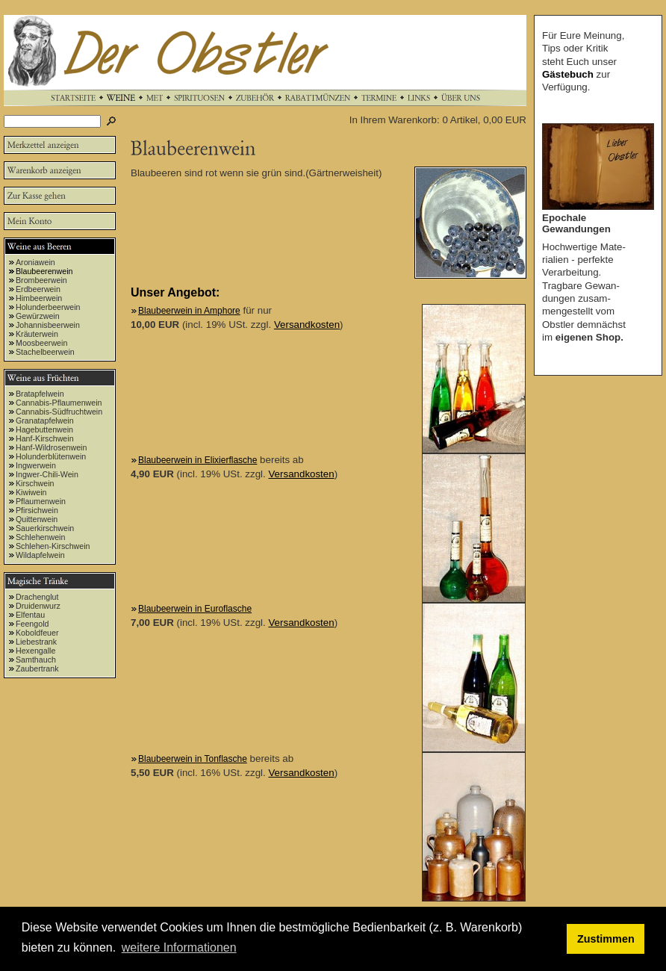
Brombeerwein (41, 280)
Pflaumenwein (41, 501)
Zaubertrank (37, 668)
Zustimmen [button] (606, 939)
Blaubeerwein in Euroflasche (195, 609)
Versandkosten (307, 324)
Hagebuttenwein (44, 429)
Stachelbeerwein (45, 351)
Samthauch (36, 659)
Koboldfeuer (37, 632)
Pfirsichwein (37, 510)
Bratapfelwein (40, 393)
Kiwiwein (31, 492)
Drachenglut (37, 596)
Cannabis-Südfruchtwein (59, 411)
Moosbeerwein (41, 342)
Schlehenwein (40, 537)
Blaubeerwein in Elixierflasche (197, 460)
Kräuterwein (37, 333)
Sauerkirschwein (45, 528)
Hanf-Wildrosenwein (51, 447)
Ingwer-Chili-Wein (47, 474)
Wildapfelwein (40, 554)
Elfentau (30, 614)
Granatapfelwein (45, 420)
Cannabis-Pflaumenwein (59, 402)
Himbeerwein (39, 298)
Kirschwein (35, 483)
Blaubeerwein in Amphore (189, 310)
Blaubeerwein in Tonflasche (192, 759)
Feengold (32, 623)
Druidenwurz (38, 605)
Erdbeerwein (38, 289)
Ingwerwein (36, 465)
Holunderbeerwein (48, 307)
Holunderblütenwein (51, 456)
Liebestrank (36, 641)
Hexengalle (35, 650)
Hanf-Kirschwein (45, 438)
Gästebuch (568, 74)
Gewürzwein (38, 315)
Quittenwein (36, 519)
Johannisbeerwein (48, 324)
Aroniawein (35, 262)
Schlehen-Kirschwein (53, 546)
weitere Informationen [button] (179, 947)
